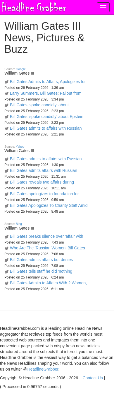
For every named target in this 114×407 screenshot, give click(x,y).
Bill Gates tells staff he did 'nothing (41, 271)
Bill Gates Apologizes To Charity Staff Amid (49, 205)
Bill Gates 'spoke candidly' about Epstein (46, 116)
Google (21, 69)
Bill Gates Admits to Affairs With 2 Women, (48, 283)
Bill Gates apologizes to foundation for (44, 193)
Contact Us (92, 378)
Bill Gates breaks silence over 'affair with (46, 236)
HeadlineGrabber (42, 369)
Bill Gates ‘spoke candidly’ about (39, 105)
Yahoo (20, 146)
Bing (19, 223)
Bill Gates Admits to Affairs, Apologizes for (48, 81)
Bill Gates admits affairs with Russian (43, 170)
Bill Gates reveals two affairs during (42, 182)
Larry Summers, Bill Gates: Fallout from (46, 93)
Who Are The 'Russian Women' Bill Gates (47, 248)
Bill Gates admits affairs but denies (41, 259)
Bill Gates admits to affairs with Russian (46, 128)
